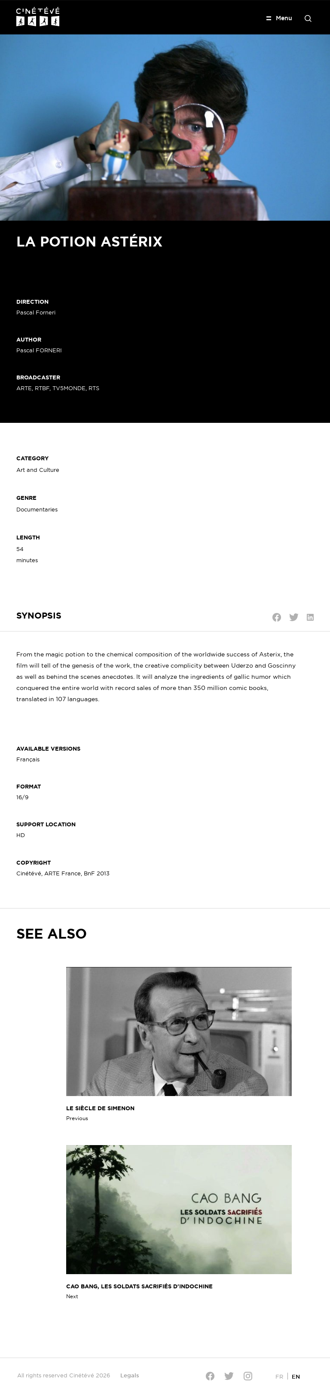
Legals (129, 1375)
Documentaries (37, 509)
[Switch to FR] (279, 1376)
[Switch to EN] (295, 1376)
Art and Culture (37, 470)
